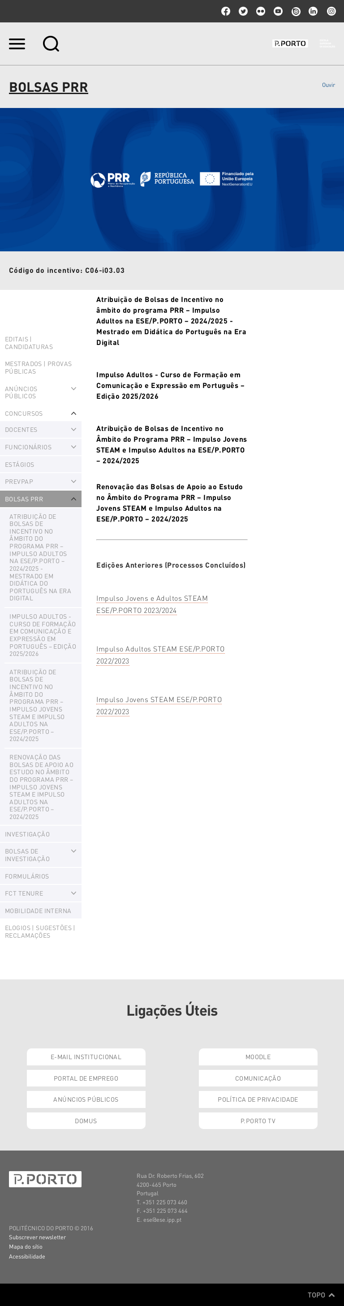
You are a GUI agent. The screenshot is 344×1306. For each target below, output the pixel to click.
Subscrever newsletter (37, 1237)
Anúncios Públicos (85, 1099)
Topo (321, 1294)
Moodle (258, 1056)
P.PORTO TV (258, 1120)
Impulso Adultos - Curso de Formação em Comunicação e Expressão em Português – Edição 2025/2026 (170, 385)
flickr (260, 11)
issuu (295, 11)
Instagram (330, 11)
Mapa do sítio (26, 1246)
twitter (243, 11)
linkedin (313, 11)
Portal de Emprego (86, 1078)
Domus (86, 1120)
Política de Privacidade (258, 1099)
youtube (278, 11)
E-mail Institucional (86, 1056)
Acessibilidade (27, 1256)
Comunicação (258, 1078)
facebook (225, 11)
